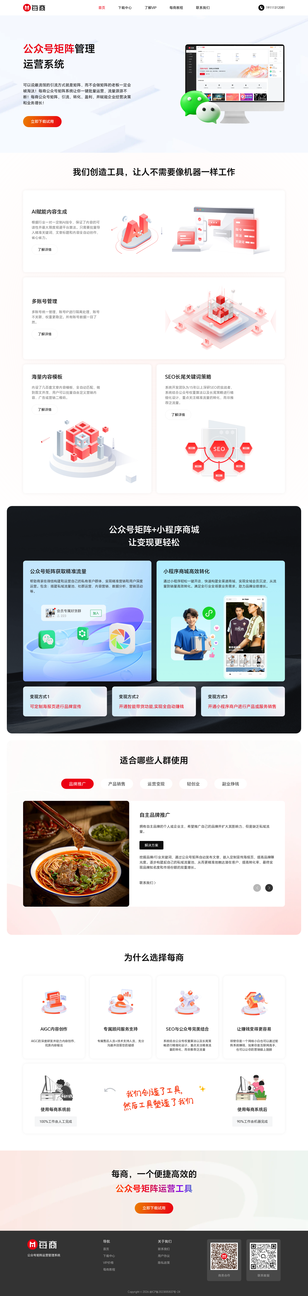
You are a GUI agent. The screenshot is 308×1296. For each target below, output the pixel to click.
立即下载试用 (42, 121)
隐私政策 (164, 1263)
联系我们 (203, 7)
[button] (269, 888)
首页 (101, 7)
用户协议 (164, 1256)
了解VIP (151, 7)
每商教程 (176, 7)
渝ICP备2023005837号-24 (164, 1291)
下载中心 (125, 7)
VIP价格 (108, 1263)
